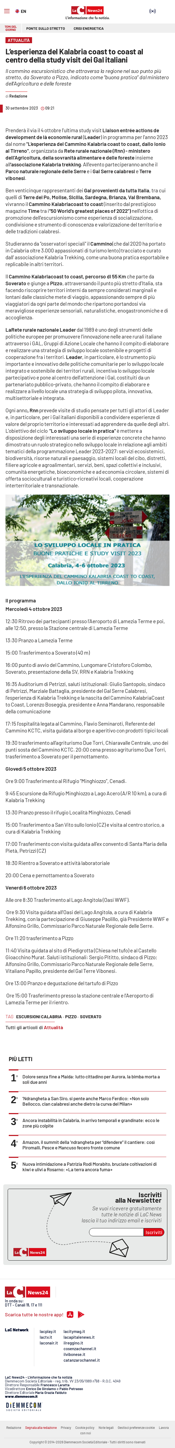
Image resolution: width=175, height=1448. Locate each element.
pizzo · (72, 1016)
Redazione (13, 1427)
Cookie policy (84, 1427)
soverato (90, 1016)
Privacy (66, 1427)
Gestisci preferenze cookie (136, 1427)
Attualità (53, 1027)
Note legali (106, 1427)
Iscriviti (154, 1232)
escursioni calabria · (40, 1016)
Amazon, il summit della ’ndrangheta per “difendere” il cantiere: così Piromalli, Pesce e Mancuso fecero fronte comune (88, 1144)
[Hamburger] (7, 11)
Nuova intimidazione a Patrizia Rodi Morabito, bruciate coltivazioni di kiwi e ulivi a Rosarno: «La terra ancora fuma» (89, 1166)
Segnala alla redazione (41, 1427)
